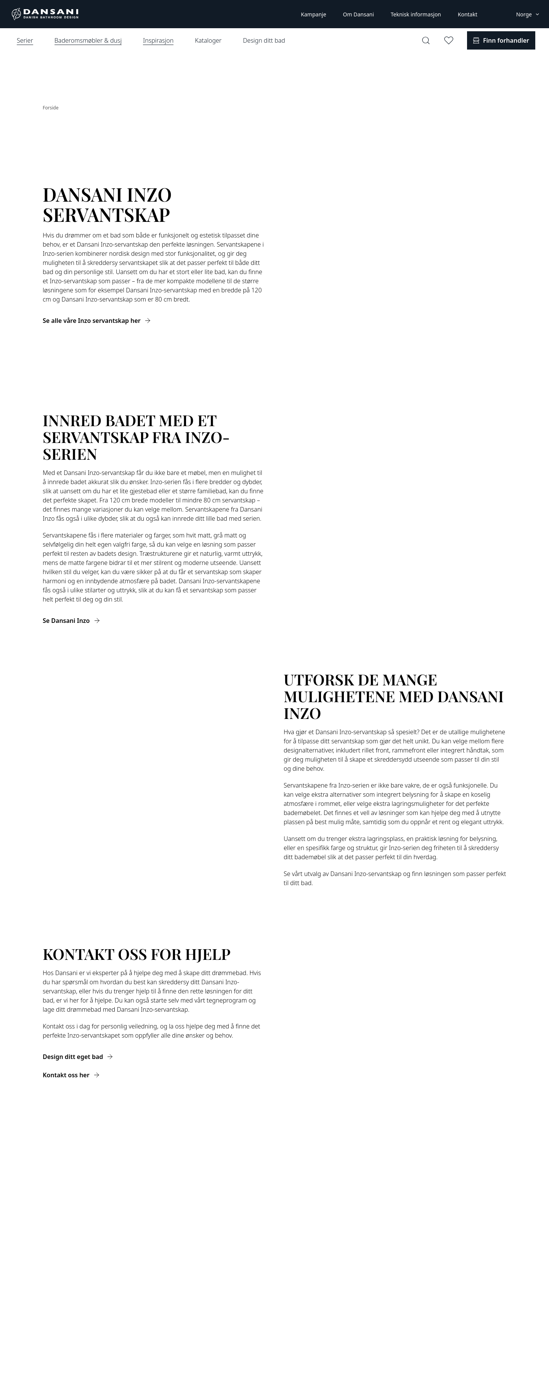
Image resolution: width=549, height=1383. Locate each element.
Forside (50, 107)
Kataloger (208, 40)
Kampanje (313, 14)
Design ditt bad (264, 40)
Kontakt (467, 14)
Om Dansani (358, 14)
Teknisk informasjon (416, 14)
